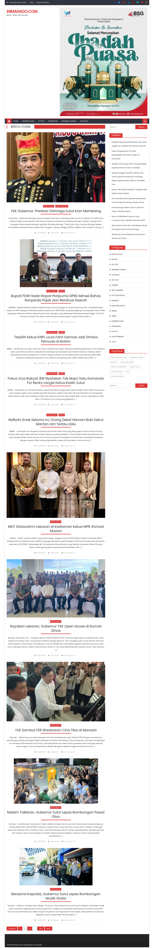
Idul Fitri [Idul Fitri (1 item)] (114, 362)
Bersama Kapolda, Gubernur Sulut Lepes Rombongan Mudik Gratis (56, 897)
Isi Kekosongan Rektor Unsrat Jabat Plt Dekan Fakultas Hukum (128, 209)
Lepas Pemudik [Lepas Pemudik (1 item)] (127, 362)
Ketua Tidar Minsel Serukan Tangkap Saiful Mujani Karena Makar (129, 191)
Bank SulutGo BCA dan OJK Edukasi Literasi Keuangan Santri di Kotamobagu (129, 227)
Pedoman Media (43, 2)
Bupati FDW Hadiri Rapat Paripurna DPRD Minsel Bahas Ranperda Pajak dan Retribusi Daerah (56, 298)
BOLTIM (115, 264)
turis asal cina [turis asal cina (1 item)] (116, 371)
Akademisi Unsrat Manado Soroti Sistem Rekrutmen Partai (128, 236)
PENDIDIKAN (53, 121)
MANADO (115, 300)
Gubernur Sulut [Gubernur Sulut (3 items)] (136, 357)
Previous (12, 929)
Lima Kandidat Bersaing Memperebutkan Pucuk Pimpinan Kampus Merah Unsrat (129, 200)
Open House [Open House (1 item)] (135, 367)
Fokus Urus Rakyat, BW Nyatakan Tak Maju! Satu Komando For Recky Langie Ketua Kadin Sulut (55, 381)
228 (40, 929)
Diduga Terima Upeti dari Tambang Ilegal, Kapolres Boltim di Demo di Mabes (129, 166)
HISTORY (115, 280)
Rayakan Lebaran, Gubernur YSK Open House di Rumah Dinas (56, 629)
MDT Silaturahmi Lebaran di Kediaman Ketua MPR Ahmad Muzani (56, 529)
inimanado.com (22, 11)
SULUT (114, 342)
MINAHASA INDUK (118, 306)
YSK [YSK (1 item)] (127, 371)
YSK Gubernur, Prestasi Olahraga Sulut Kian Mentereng (55, 211)
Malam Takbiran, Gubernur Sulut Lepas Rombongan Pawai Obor (56, 815)
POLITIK (41, 121)
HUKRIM (115, 285)
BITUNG (115, 259)
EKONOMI (84, 121)
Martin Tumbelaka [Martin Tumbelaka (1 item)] (118, 367)
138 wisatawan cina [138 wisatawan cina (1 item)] (119, 357)
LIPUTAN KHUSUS (61, 206)
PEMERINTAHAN (28, 121)
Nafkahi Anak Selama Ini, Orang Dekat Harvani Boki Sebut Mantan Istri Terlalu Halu (56, 422)
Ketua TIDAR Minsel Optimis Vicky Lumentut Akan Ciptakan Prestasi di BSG (128, 218)
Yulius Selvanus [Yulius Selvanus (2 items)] (117, 376)
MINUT (114, 316)
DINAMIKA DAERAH (69, 121)
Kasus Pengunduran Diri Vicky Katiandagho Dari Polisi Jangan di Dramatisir (125, 155)
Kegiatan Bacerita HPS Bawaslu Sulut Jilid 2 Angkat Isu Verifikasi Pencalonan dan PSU (129, 144)
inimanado (54, 233)
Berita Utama (49, 206)
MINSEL (61, 291)
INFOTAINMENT (118, 290)
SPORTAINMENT (118, 336)
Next (48, 929)
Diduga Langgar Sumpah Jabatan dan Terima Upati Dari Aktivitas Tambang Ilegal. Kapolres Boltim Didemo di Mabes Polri (128, 179)
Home (31, 2)
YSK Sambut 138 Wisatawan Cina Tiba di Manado (56, 731)
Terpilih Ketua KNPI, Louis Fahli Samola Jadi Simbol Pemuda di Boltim (56, 339)
